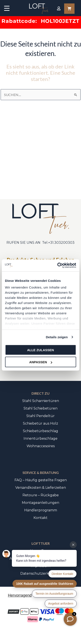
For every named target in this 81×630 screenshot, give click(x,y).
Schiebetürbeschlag (40, 431)
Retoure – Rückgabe (40, 495)
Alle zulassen (40, 350)
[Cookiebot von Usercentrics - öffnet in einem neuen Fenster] (57, 265)
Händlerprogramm (40, 510)
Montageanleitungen (40, 503)
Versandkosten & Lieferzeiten (40, 488)
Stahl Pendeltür (40, 416)
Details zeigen (57, 337)
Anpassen (40, 362)
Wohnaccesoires (41, 446)
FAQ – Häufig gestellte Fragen (40, 480)
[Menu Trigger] (7, 8)
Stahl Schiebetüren (40, 408)
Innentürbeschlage (40, 438)
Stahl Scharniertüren (40, 401)
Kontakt (40, 518)
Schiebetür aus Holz (40, 423)
